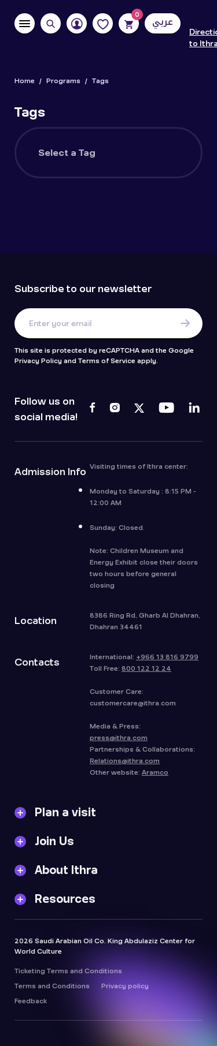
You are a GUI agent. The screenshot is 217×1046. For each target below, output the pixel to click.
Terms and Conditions (52, 989)
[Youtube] (166, 409)
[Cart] (129, 23)
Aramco (155, 775)
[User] (77, 23)
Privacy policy (125, 989)
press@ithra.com (119, 740)
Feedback (30, 1004)
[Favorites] (103, 23)
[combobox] (149, 153)
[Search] (51, 23)
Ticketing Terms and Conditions (68, 974)
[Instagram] (114, 409)
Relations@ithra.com (125, 763)
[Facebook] (92, 409)
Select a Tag (66, 152)
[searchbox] (150, 160)
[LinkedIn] (194, 409)
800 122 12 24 (146, 671)
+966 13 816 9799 (167, 660)
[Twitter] (139, 409)
